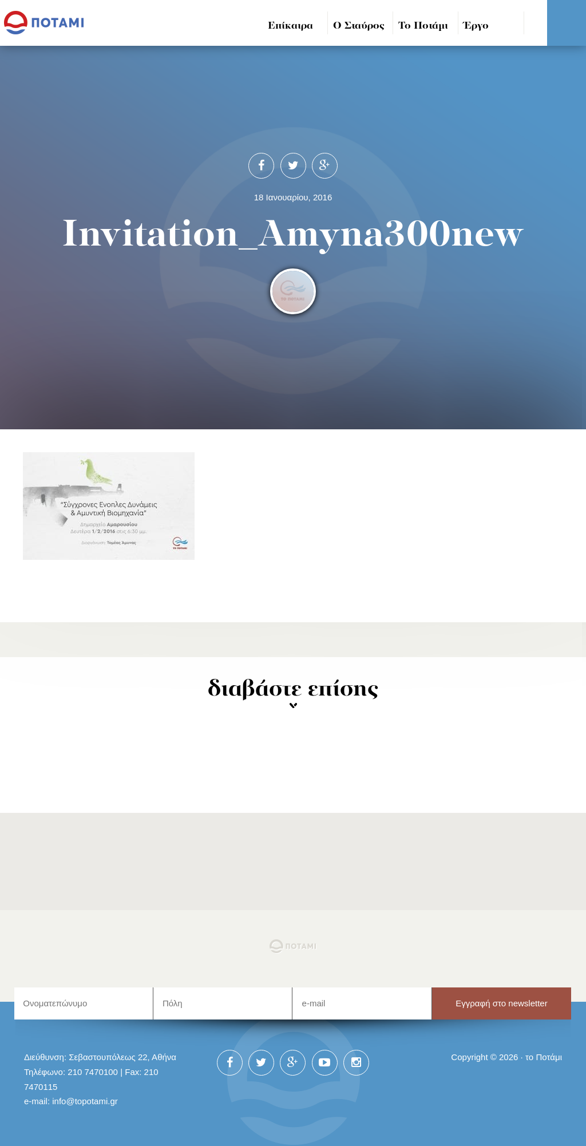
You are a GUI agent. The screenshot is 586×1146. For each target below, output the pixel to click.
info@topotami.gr (85, 1101)
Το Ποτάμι (423, 26)
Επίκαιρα (290, 26)
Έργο (476, 26)
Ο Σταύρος (359, 26)
